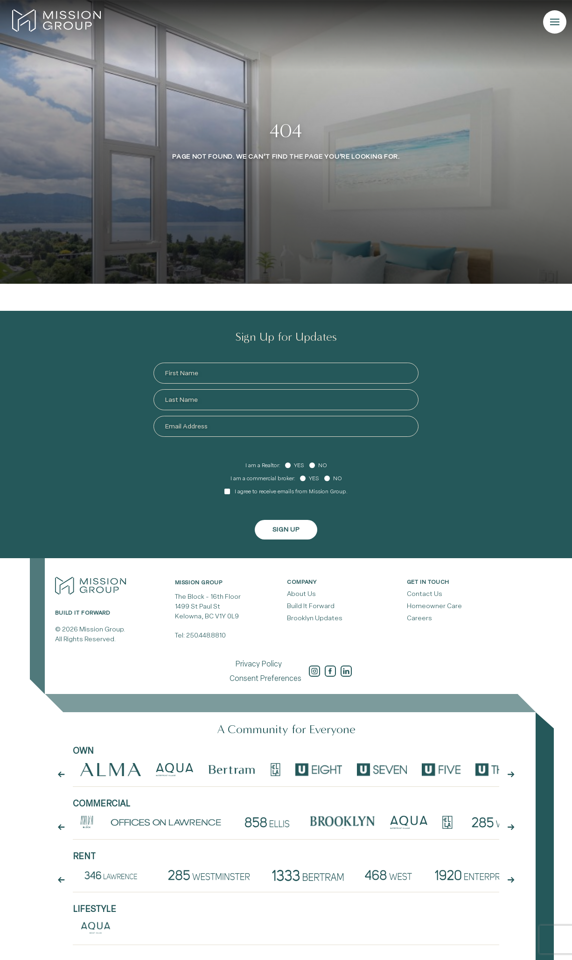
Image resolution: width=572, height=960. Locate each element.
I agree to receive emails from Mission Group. (291, 491)
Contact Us (424, 594)
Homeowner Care (434, 606)
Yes (299, 465)
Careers (419, 618)
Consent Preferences (265, 678)
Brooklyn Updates (314, 618)
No (322, 465)
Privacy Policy (258, 663)
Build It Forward (311, 606)
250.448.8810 (206, 635)
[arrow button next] (511, 775)
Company (301, 582)
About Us (301, 594)
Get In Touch (428, 582)
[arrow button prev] (61, 775)
